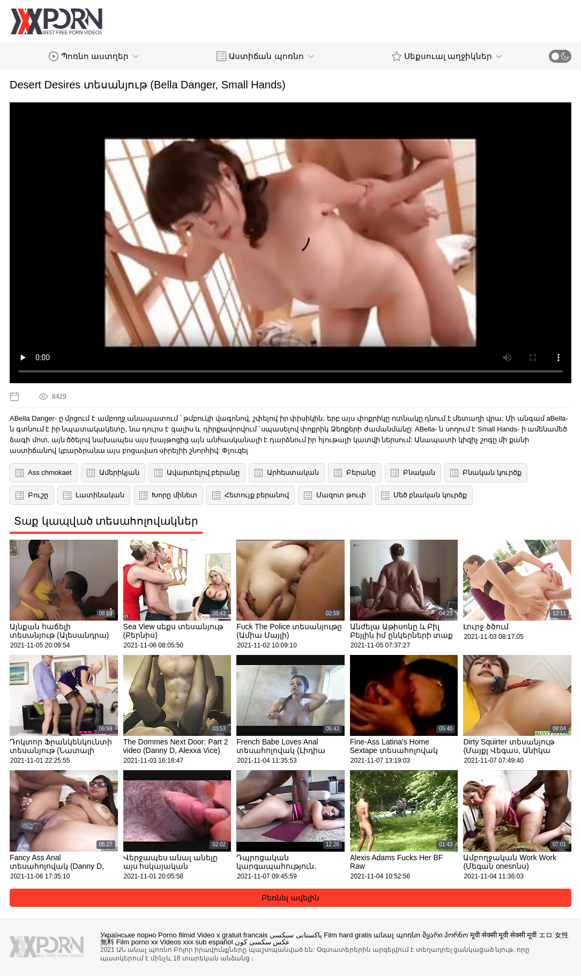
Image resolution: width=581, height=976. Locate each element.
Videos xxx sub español (196, 942)
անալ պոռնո (397, 935)
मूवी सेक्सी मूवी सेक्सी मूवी (503, 935)
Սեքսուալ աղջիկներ (447, 56)
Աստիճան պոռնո (265, 56)
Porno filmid (176, 935)
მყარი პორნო (445, 935)
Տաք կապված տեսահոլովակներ (106, 521)
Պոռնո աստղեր (93, 56)
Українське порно (128, 935)
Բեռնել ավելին (290, 897)
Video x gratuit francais (232, 935)
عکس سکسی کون (262, 942)
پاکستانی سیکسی (296, 935)
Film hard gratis (348, 935)
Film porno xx (137, 942)
